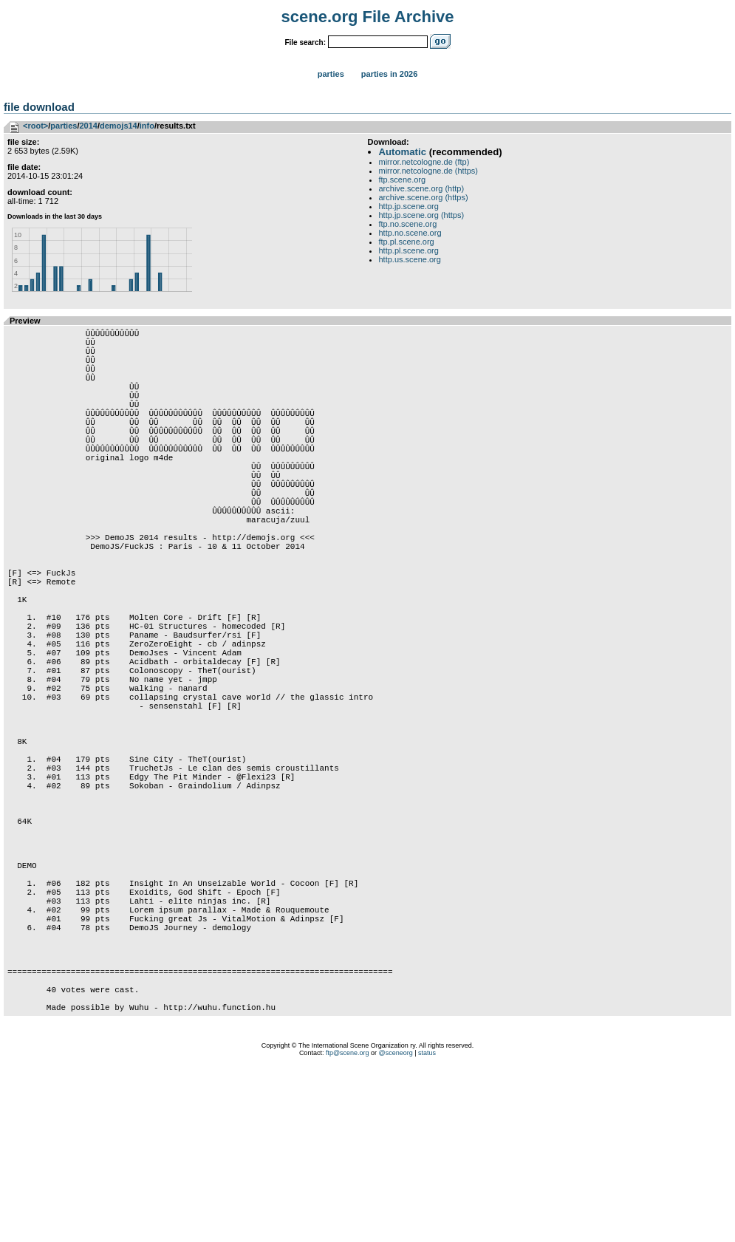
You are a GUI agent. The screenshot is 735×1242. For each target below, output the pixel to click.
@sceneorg (396, 1223)
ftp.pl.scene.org (406, 241)
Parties (331, 73)
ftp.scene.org (402, 179)
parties (63, 125)
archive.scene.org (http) (422, 188)
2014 (88, 125)
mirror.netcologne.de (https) (429, 170)
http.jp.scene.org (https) (422, 215)
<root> (35, 125)
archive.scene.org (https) (423, 197)
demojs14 (118, 125)
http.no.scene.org (410, 232)
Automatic (402, 151)
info (147, 125)
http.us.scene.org (410, 259)
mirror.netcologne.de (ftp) (424, 161)
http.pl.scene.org (409, 250)
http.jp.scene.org (409, 206)
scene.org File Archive (367, 16)
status (427, 1223)
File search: (305, 42)
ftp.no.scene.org (408, 223)
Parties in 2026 (389, 73)
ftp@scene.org (347, 1223)
